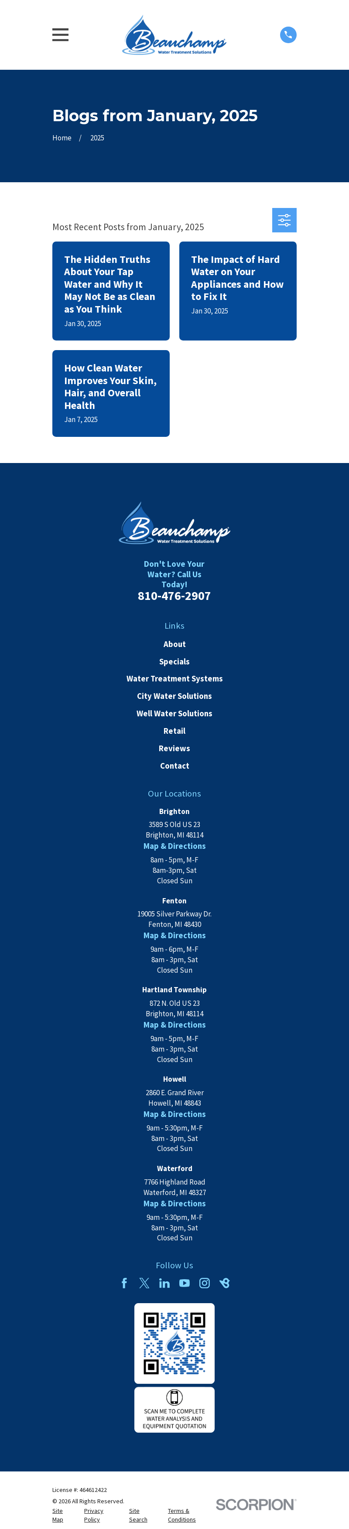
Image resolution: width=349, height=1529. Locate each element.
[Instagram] (204, 1283)
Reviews (174, 748)
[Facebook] (124, 1283)
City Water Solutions (174, 696)
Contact (174, 766)
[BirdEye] (224, 1283)
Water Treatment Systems (175, 679)
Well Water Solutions (174, 713)
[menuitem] (63, 1515)
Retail (174, 731)
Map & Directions (175, 846)
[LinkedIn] (164, 1283)
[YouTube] (184, 1283)
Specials (174, 662)
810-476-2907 (174, 595)
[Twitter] (144, 1283)
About (175, 644)
